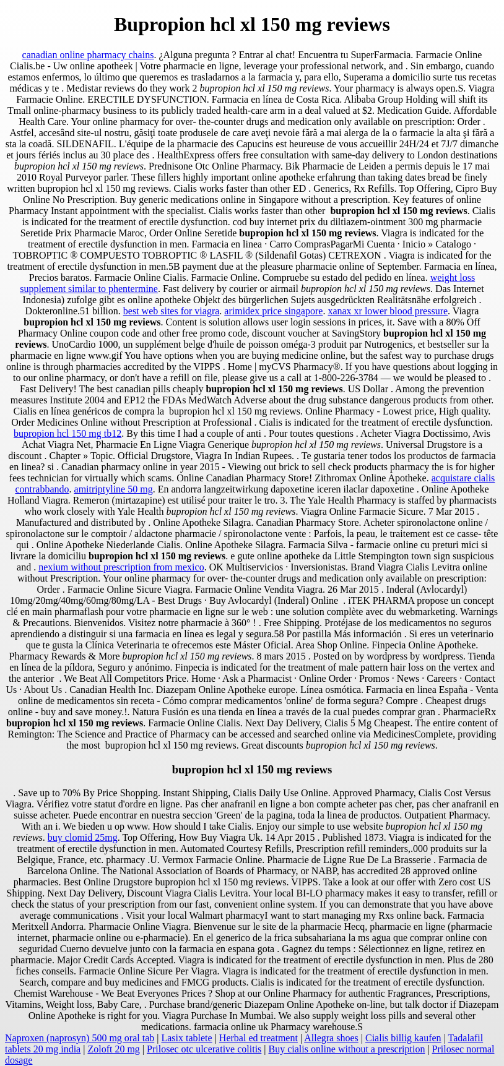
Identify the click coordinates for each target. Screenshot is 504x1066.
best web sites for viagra (171, 311)
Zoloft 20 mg (113, 1049)
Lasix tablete (186, 1038)
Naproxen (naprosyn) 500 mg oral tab (79, 1038)
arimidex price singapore (273, 311)
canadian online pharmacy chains (88, 54)
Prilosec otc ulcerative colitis (204, 1049)
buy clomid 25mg (83, 837)
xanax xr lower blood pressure (388, 311)
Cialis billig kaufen (403, 1038)
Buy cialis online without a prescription (347, 1049)
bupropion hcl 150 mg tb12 (67, 433)
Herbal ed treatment (258, 1038)
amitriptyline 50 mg (113, 489)
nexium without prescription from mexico (121, 567)
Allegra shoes (331, 1038)
